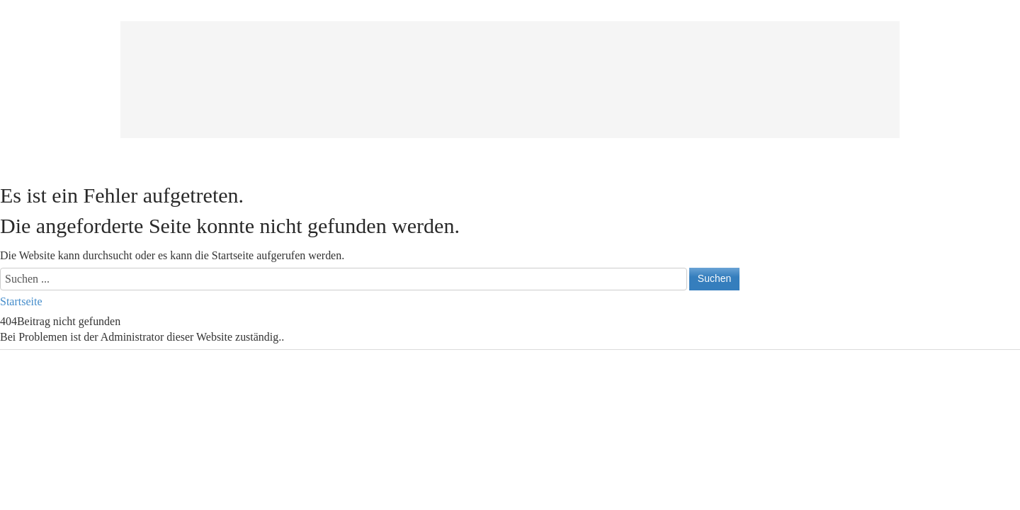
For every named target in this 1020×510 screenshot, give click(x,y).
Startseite (21, 301)
